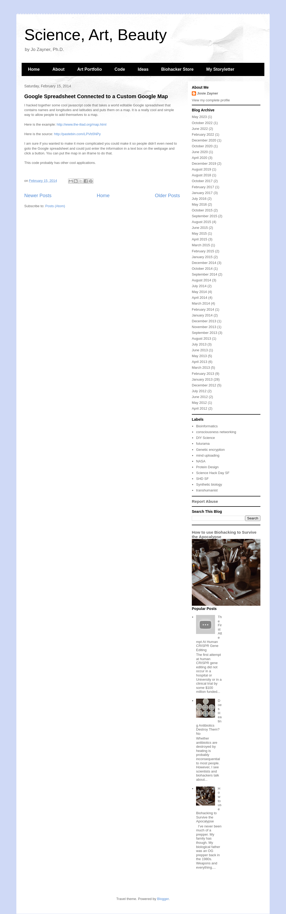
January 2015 (202, 257)
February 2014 (203, 309)
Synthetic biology (209, 484)
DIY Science (205, 438)
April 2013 (199, 362)
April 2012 (199, 408)
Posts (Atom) (55, 206)
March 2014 (201, 303)
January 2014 (202, 315)
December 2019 (204, 163)
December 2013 (204, 321)
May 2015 (199, 233)
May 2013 (199, 356)
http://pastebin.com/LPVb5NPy (77, 134)
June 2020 (200, 152)
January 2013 (202, 379)
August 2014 (201, 280)
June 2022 (200, 129)
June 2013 (200, 350)
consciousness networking (216, 432)
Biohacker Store (177, 69)
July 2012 (199, 391)
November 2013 (204, 327)
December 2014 (204, 263)
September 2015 (204, 216)
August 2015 (201, 222)
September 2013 (204, 333)
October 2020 (202, 146)
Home (34, 69)
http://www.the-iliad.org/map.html (82, 124)
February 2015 (203, 251)
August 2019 (201, 169)
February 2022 (203, 134)
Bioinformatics (207, 426)
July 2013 (199, 344)
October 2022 (202, 123)
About (58, 69)
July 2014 (199, 286)
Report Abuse (205, 501)
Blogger (163, 899)
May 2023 (199, 117)
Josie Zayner (207, 93)
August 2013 (201, 338)
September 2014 (204, 274)
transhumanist (207, 490)
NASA (200, 461)
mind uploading (207, 455)
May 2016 (199, 204)
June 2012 (200, 397)
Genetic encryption (210, 450)
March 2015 (201, 245)
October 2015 (202, 210)
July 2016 (199, 199)
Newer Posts (37, 195)
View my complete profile (211, 100)
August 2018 (201, 175)
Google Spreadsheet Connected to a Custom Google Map (96, 96)
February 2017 (203, 187)
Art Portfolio (89, 69)
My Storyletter (220, 69)
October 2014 (202, 269)
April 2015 (199, 239)
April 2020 (199, 158)
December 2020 (204, 140)
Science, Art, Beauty (95, 35)
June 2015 (200, 228)
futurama (202, 444)
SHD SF (202, 479)
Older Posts (167, 195)
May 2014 (199, 292)
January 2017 (202, 193)
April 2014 (199, 298)
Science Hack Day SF (212, 473)
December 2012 (204, 385)
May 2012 (199, 403)
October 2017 (202, 181)
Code (120, 69)
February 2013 (203, 374)
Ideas (143, 69)
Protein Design (207, 467)
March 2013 (201, 368)
